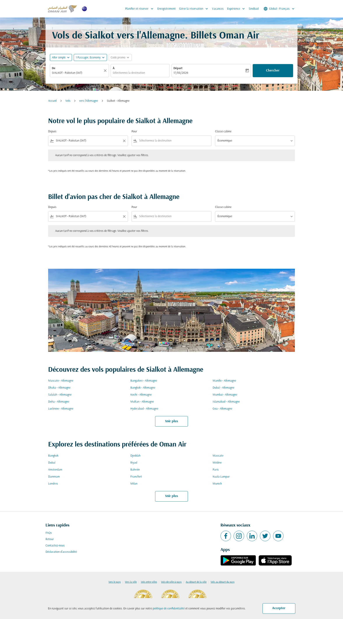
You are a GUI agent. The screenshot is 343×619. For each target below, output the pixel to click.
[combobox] (77, 73)
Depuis (52, 131)
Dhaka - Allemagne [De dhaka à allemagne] (59, 387)
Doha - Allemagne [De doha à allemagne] (58, 401)
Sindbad (254, 8)
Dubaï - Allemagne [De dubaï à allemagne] (223, 387)
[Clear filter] (124, 141)
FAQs (49, 533)
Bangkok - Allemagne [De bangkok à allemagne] (142, 387)
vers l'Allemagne (88, 101)
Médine (217, 462)
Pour (134, 131)
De (53, 68)
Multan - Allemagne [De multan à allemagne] (142, 401)
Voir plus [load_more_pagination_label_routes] (171, 421)
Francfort (136, 476)
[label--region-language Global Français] (279, 9)
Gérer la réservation (194, 9)
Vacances (218, 8)
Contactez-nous (55, 545)
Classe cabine (223, 131)
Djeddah (135, 455)
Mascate (218, 455)
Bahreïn (135, 469)
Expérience (237, 9)
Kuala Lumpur (221, 476)
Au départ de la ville (196, 582)
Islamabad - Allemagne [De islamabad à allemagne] (226, 401)
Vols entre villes (149, 582)
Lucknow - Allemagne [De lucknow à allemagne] (60, 408)
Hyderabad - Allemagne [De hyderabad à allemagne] (144, 408)
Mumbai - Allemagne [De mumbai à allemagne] (225, 394)
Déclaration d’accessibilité (61, 552)
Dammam (54, 476)
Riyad (133, 462)
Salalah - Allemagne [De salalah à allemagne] (60, 394)
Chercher (273, 70)
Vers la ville (131, 582)
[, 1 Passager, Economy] (88, 57)
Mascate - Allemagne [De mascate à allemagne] (60, 380)
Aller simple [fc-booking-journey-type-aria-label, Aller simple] (59, 57)
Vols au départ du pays (222, 582)
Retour (50, 539)
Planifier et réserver (140, 9)
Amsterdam (55, 469)
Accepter (278, 608)
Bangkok (53, 455)
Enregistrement (166, 8)
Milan (133, 483)
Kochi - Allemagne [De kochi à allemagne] (141, 394)
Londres (53, 483)
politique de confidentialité (169, 608)
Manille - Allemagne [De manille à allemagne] (224, 380)
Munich (217, 483)
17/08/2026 (180, 73)
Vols (67, 101)
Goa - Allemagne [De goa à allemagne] (222, 408)
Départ (177, 68)
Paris (216, 469)
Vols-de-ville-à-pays (171, 582)
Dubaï (51, 462)
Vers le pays (114, 582)
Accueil (52, 101)
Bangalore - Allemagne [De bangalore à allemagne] (143, 380)
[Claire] (106, 70)
